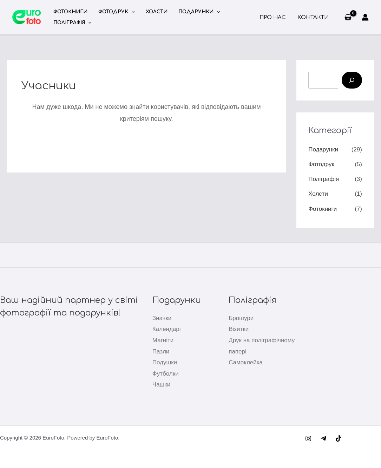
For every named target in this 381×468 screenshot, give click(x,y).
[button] (129, 11)
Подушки (164, 362)
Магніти (162, 340)
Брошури (241, 318)
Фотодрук (114, 11)
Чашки (161, 384)
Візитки (239, 329)
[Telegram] (323, 438)
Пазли (161, 351)
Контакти (313, 17)
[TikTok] (338, 438)
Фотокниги (70, 11)
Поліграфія (72, 22)
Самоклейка (246, 362)
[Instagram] (308, 438)
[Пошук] (352, 80)
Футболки (165, 373)
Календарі (166, 329)
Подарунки (194, 11)
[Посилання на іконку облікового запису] (365, 17)
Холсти (153, 11)
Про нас (274, 17)
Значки (162, 318)
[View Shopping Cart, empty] (348, 17)
